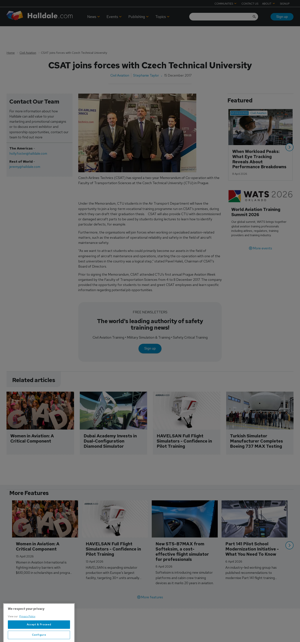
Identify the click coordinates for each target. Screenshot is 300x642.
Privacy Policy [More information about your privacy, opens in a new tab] (27, 631)
